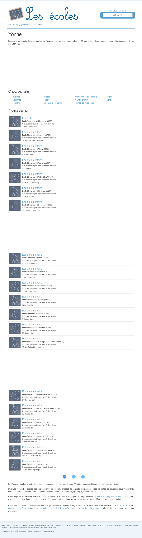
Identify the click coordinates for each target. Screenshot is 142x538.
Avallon (47, 97)
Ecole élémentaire (32, 132)
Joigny (109, 97)
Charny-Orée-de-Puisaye (86, 97)
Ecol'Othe (27, 118)
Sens (109, 100)
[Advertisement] (71, 69)
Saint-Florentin (81, 100)
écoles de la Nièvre (62, 508)
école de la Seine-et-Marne (89, 508)
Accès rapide (117, 11)
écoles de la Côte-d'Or (18, 508)
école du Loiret (41, 508)
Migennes (17, 100)
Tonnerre (16, 103)
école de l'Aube (123, 505)
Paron (46, 100)
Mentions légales (48, 531)
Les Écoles (71, 14)
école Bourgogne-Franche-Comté (111, 496)
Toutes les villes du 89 (84, 103)
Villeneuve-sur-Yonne (53, 103)
